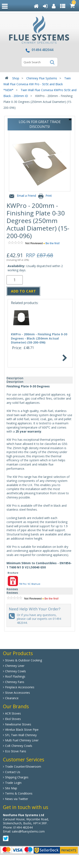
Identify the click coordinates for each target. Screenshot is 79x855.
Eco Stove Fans (15, 751)
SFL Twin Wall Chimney (21, 735)
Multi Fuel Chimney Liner (22, 740)
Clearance (12, 698)
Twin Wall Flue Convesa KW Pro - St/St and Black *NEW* (37, 84)
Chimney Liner (14, 666)
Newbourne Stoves (18, 724)
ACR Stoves (13, 713)
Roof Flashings (15, 676)
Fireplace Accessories (19, 687)
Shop (15, 78)
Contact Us (12, 772)
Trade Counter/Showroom (23, 766)
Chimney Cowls (15, 671)
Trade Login (13, 783)
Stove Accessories (17, 693)
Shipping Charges (16, 777)
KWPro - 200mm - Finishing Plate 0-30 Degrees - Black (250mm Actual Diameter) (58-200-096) (39, 338)
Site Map (11, 788)
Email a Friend (22, 196)
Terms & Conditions (18, 793)
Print (44, 196)
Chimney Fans (14, 682)
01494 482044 (23, 827)
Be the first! (53, 243)
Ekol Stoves (13, 719)
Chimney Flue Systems (41, 78)
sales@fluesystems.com (28, 831)
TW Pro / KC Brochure (24, 583)
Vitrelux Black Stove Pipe (22, 730)
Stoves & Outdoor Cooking (23, 660)
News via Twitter (16, 799)
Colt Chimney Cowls (18, 746)
